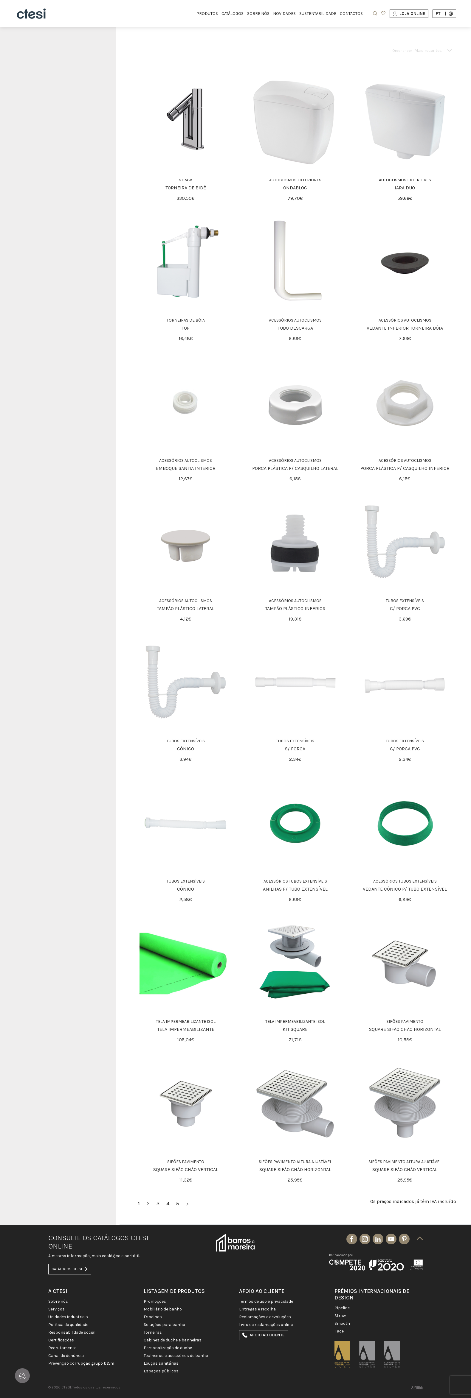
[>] (187, 1204)
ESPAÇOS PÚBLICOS (161, 1371)
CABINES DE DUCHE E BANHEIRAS (173, 1340)
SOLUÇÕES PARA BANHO (164, 1324)
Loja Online (409, 13)
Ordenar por (402, 51)
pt (444, 13)
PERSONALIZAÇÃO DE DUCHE (168, 1348)
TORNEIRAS (153, 1332)
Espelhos (153, 1317)
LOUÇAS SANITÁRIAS (161, 1363)
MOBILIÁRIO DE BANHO (163, 1309)
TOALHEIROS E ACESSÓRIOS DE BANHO (176, 1355)
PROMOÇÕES (155, 1301)
